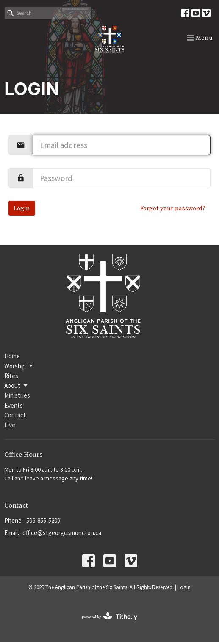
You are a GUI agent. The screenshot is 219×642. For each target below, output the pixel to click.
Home (12, 356)
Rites (11, 376)
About (16, 385)
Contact (15, 415)
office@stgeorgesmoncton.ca (61, 533)
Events (13, 405)
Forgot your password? (172, 208)
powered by (109, 616)
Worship (19, 366)
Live (9, 425)
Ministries (17, 395)
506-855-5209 (43, 520)
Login (22, 208)
